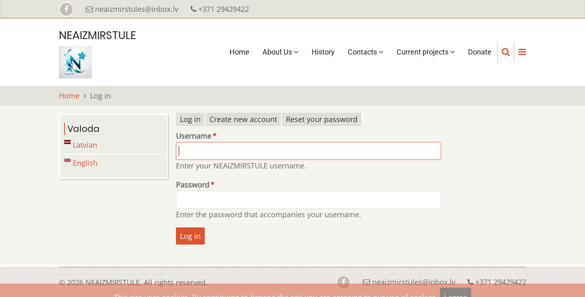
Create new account (243, 119)
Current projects (425, 52)
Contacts (366, 52)
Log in (193, 120)
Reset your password (322, 119)
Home (239, 52)
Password (192, 185)
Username (193, 136)
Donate (480, 52)
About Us (280, 52)
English (81, 163)
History (323, 52)
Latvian (80, 145)
